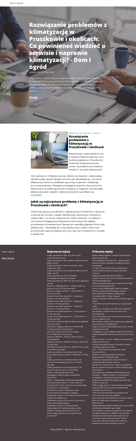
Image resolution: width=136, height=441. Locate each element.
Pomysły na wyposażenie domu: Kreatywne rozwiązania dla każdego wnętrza (109, 361)
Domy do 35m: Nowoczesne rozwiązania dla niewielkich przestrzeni (110, 389)
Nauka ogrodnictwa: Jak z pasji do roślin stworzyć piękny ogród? (67, 261)
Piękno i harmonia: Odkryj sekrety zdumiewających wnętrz (112, 300)
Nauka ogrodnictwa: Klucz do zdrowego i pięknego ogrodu (68, 282)
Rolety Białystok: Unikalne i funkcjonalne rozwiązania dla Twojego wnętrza (108, 294)
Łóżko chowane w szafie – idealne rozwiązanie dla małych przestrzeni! (112, 340)
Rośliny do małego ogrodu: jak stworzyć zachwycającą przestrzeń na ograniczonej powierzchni (64, 413)
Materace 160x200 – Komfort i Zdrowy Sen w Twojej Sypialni (65, 338)
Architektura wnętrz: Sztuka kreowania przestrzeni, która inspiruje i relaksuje (63, 391)
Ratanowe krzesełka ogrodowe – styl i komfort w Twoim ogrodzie (67, 312)
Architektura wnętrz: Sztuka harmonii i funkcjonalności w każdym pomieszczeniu (64, 406)
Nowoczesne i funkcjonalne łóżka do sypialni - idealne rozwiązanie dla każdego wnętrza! (111, 289)
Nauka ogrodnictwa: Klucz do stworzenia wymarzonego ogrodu (64, 256)
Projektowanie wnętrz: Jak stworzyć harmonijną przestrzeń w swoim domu (66, 386)
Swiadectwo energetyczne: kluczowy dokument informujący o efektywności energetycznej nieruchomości (111, 311)
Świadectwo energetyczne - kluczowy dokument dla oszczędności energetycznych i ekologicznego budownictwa (112, 367)
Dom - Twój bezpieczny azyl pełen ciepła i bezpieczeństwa (109, 350)
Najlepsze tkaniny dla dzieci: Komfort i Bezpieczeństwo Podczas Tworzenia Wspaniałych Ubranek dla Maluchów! (112, 278)
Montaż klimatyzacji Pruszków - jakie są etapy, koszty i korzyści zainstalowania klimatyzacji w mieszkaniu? (111, 263)
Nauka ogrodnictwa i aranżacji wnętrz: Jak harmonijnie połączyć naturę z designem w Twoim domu (67, 354)
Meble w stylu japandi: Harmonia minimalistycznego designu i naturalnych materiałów (63, 375)
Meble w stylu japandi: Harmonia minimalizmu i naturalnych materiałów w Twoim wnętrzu (66, 381)
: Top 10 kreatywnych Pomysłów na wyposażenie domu (111, 305)
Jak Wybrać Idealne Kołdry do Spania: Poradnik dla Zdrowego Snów (67, 322)
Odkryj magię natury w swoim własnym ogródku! (112, 385)
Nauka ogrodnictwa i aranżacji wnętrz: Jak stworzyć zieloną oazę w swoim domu (64, 368)
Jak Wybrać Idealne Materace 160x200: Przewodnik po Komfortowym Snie (68, 348)
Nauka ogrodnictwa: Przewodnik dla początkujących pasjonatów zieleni (61, 277)
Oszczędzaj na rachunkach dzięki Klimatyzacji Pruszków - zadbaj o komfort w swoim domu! (111, 373)
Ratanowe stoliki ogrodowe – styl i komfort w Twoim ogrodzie (65, 292)
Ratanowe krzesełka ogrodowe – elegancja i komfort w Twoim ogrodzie (65, 297)
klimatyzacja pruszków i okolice (85, 133)
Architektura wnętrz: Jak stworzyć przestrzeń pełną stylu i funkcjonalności (66, 401)
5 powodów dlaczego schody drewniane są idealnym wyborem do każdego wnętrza (109, 422)
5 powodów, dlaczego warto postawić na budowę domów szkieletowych (112, 317)
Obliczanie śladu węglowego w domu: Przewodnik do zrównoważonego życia (112, 284)
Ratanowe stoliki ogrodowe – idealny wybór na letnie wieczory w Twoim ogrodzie (66, 287)
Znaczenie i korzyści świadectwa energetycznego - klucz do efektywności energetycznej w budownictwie (113, 400)
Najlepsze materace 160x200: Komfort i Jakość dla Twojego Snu (67, 343)
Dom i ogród (17, 3)
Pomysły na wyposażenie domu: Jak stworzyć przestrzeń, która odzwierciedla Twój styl (110, 417)
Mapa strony (8, 258)
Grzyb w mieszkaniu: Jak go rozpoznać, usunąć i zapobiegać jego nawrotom (111, 345)
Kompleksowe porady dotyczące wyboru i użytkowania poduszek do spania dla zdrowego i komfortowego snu (111, 380)
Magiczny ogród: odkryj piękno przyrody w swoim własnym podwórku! (112, 328)
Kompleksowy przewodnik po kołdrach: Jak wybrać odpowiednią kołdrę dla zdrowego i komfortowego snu (113, 334)
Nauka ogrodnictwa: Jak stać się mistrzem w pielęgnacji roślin (65, 266)
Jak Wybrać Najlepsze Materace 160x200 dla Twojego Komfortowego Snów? (65, 328)
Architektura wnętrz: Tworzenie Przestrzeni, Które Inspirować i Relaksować (68, 396)
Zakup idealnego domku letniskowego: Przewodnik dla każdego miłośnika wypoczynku (112, 406)
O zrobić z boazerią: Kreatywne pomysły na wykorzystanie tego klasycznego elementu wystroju (110, 270)
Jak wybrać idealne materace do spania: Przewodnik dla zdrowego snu (63, 333)
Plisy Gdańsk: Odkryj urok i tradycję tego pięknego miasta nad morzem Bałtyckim (112, 322)
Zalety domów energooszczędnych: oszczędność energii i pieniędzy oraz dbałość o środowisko (112, 412)
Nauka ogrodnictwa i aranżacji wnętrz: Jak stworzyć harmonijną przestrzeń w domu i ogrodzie (64, 362)
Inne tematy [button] (118, 4)
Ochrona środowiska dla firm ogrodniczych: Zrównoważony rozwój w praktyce (110, 394)
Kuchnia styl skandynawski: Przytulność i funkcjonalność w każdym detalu (108, 356)
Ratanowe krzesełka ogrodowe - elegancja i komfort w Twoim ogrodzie (65, 307)
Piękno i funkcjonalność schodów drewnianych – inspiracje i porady (111, 256)
